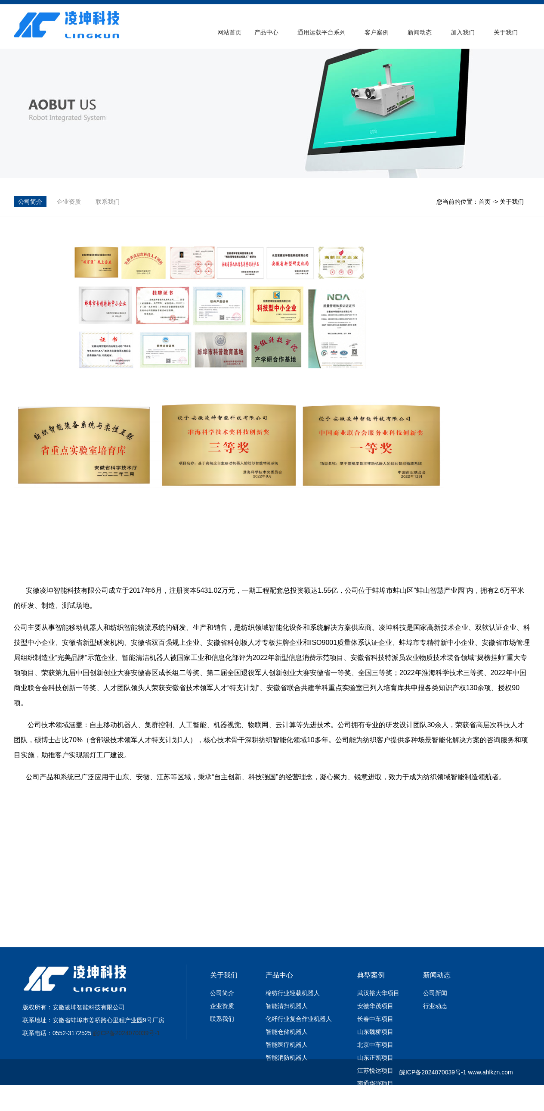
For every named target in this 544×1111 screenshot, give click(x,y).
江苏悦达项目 (375, 1070)
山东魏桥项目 (375, 1031)
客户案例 (377, 32)
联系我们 (108, 201)
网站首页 (229, 32)
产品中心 (266, 32)
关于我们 (506, 32)
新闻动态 (420, 32)
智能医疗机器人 (287, 1044)
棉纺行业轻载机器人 (293, 993)
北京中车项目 (375, 1044)
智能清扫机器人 (287, 1005)
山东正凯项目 (375, 1057)
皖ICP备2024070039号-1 (126, 1033)
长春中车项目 (375, 1018)
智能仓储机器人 (287, 1031)
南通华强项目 (375, 1083)
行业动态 (435, 1005)
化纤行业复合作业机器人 (300, 1018)
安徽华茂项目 (375, 1005)
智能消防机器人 (287, 1057)
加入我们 (463, 32)
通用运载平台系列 (321, 32)
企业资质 (69, 201)
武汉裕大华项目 (378, 993)
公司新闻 (435, 993)
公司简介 (30, 201)
